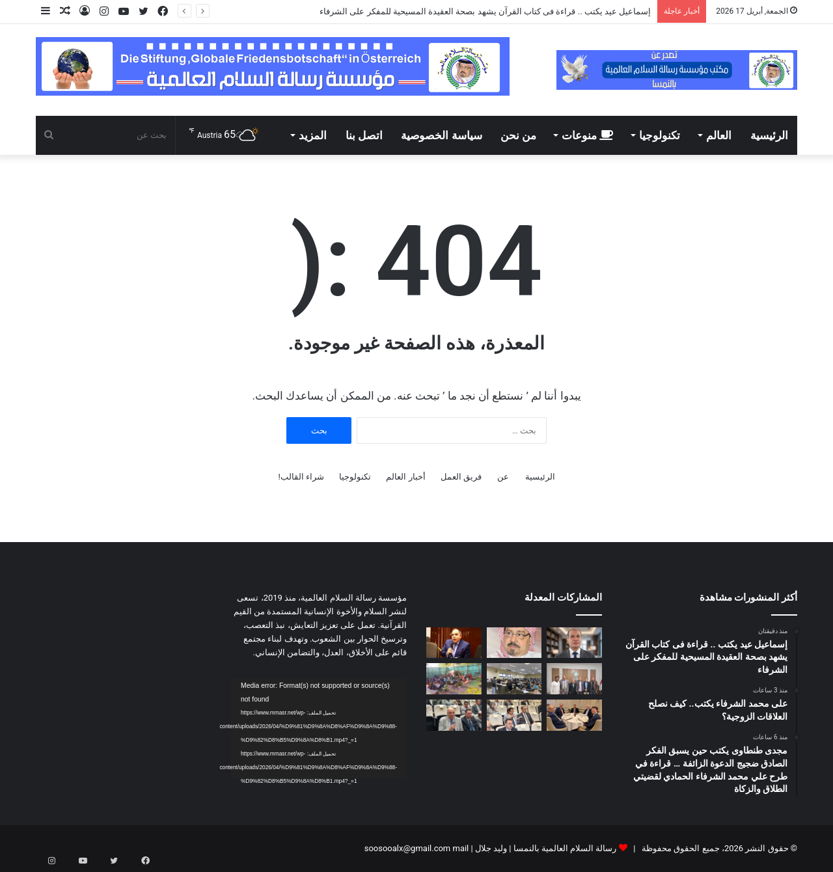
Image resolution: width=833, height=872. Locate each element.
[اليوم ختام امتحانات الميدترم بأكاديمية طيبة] (514, 678)
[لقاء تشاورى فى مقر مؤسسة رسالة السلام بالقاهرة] (574, 678)
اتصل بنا (364, 135)
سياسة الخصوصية (441, 135)
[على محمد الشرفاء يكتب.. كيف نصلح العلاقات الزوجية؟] (514, 643)
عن (503, 477)
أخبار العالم (405, 477)
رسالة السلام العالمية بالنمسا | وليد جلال (545, 848)
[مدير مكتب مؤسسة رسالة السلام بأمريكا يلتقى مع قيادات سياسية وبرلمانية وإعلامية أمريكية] (574, 715)
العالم (718, 135)
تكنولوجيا (659, 135)
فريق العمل (461, 477)
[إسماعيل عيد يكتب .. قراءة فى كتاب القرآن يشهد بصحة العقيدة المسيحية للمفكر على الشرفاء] (574, 643)
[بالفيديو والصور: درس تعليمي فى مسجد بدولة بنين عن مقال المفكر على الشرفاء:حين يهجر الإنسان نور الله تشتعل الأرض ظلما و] (454, 678)
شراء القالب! (301, 477)
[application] (319, 729)
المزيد (313, 135)
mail (460, 848)
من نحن (518, 135)
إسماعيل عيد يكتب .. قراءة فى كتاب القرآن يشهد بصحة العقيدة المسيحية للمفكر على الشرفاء (484, 11)
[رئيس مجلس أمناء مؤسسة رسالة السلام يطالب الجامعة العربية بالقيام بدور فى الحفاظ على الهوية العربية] (454, 715)
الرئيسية (769, 135)
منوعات (587, 135)
